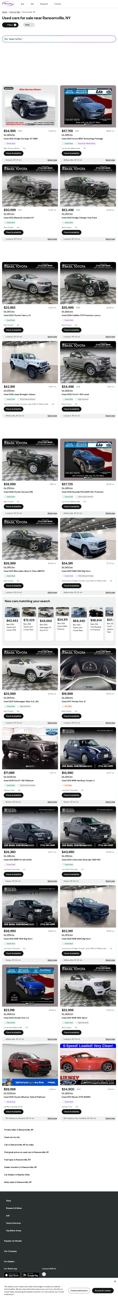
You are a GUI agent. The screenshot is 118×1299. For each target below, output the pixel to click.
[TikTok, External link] (44, 1274)
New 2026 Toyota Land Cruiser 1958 (11, 627)
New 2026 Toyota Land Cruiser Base (28, 627)
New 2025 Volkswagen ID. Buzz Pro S (45, 627)
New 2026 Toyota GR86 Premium (62, 626)
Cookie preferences (79, 1290)
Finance (58, 4)
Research (44, 4)
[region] (59, 1288)
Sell (32, 4)
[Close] (115, 1281)
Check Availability (13, 153)
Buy (22, 4)
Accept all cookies (103, 1290)
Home (4, 12)
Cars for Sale (14, 12)
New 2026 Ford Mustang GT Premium (95, 627)
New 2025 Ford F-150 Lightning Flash (111, 627)
